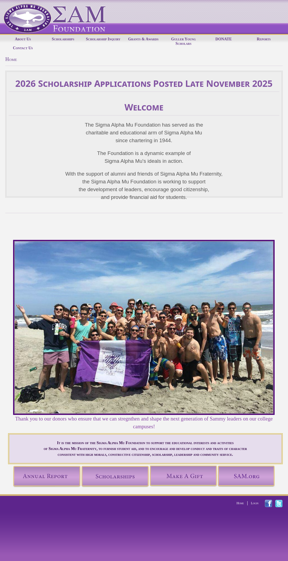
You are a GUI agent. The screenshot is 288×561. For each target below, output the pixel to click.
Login (254, 503)
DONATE (224, 39)
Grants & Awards (143, 39)
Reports (264, 39)
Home (240, 503)
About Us (23, 39)
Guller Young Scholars (183, 41)
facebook (272, 503)
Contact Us (23, 48)
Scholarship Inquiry (103, 39)
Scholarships (63, 39)
